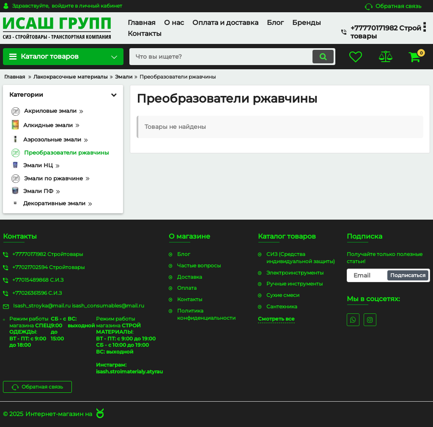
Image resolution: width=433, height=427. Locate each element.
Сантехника (281, 306)
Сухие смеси (282, 295)
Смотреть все (276, 318)
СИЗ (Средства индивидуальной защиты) (300, 257)
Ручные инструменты (294, 283)
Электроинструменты (294, 272)
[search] (232, 56)
